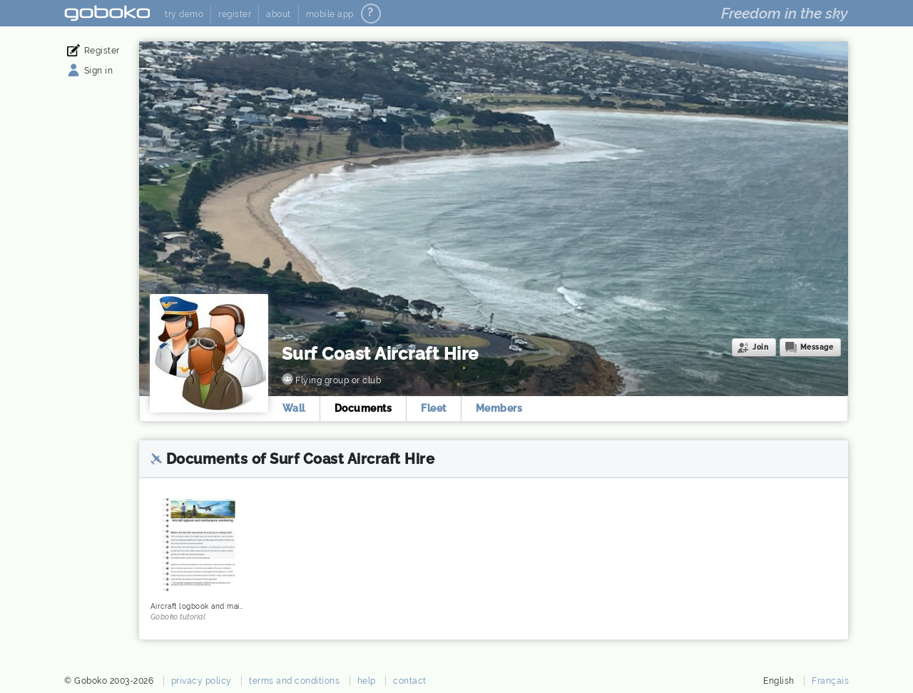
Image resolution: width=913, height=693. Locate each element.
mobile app (330, 14)
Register (102, 51)
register (234, 14)
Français (830, 681)
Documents (363, 408)
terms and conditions (294, 681)
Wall (293, 408)
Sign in (98, 71)
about (278, 14)
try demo (184, 14)
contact (410, 681)
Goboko (107, 13)
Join (760, 347)
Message (817, 347)
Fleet (434, 408)
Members (499, 408)
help (366, 681)
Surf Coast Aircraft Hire (380, 353)
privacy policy (201, 681)
